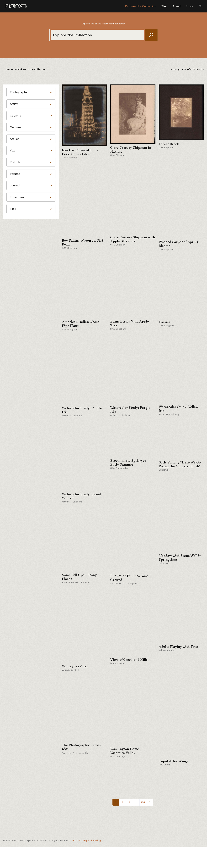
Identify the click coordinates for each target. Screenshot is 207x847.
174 (143, 802)
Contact (75, 840)
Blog (164, 6)
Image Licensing (91, 840)
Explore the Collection (140, 6)
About (176, 6)
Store (189, 6)
